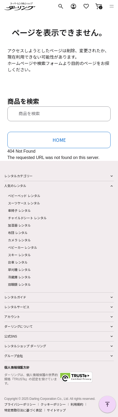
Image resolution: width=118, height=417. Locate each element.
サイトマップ (56, 410)
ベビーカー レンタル (22, 247)
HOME (59, 140)
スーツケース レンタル (24, 203)
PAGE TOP (107, 404)
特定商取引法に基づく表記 (23, 410)
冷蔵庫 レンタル (19, 277)
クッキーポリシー (53, 404)
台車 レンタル (18, 262)
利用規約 (77, 404)
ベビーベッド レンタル (24, 195)
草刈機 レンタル (19, 269)
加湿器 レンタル (19, 225)
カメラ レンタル (19, 240)
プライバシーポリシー (20, 404)
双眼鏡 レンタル (19, 284)
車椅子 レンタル (19, 210)
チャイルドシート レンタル (27, 217)
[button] (98, 6)
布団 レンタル (18, 232)
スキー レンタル (19, 254)
